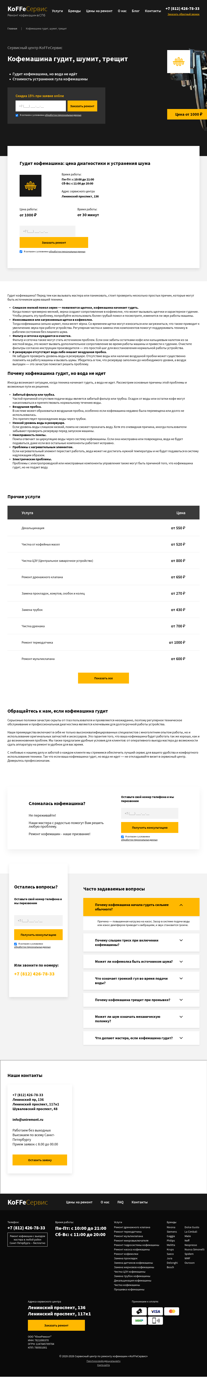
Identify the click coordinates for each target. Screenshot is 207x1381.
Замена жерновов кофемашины (134, 1271)
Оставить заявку (40, 1164)
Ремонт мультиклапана (38, 648)
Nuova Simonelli (195, 1253)
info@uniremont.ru (28, 1123)
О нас (123, 11)
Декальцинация (33, 517)
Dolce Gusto (192, 1231)
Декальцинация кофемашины (133, 1285)
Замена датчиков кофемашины (133, 1267)
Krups (170, 1253)
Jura (170, 1262)
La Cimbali (191, 1236)
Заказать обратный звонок (184, 14)
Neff (187, 1245)
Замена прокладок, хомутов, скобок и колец (53, 583)
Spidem (189, 1258)
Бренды (75, 11)
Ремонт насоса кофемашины (132, 1253)
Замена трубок (32, 599)
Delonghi (172, 1267)
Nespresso (191, 1249)
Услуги (58, 11)
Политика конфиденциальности (103, 1365)
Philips (171, 1245)
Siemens (172, 1236)
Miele (188, 1240)
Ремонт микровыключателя (131, 1245)
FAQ (122, 1206)
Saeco (170, 1258)
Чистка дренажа (33, 615)
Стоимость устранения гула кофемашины (50, 79)
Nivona (171, 1231)
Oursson (190, 1267)
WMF (188, 1262)
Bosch (170, 1271)
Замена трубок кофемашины (132, 1280)
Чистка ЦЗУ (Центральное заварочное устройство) (57, 550)
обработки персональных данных (63, 115)
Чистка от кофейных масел (41, 534)
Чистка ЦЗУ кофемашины (130, 1276)
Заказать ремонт (101, 107)
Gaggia (171, 1240)
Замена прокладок (126, 1262)
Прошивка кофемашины (129, 1293)
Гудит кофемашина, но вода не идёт (45, 74)
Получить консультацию (150, 817)
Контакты (154, 11)
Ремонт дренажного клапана (42, 566)
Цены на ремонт (100, 11)
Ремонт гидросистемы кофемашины (136, 1249)
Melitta (171, 1249)
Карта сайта (103, 1369)
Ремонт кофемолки (126, 1258)
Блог (137, 11)
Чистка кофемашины (127, 1289)
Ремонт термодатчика (37, 632)
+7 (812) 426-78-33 (183, 9)
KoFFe (28, 11)
